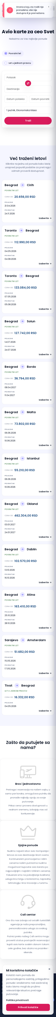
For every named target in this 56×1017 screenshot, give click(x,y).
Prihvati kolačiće (28, 1007)
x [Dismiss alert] (48, 6)
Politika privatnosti (17, 1000)
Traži (28, 120)
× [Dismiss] (49, 969)
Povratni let (12, 53)
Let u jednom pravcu (17, 63)
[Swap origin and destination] (28, 83)
